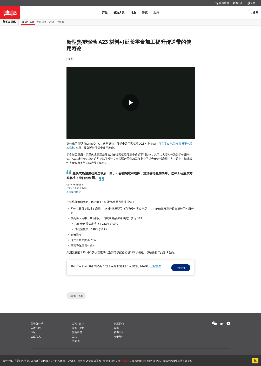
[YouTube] (228, 323)
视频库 (60, 21)
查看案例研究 (73, 192)
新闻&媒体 (9, 22)
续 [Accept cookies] (255, 360)
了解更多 (155, 266)
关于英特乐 (37, 323)
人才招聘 (36, 327)
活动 (51, 21)
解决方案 (119, 12)
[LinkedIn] (221, 323)
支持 (156, 12)
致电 (116, 327)
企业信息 (36, 336)
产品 (105, 12)
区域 (33, 332)
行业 (133, 12)
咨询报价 (238, 3)
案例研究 (41, 21)
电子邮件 (119, 336)
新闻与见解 (28, 21)
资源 (145, 12)
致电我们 (222, 3)
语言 (252, 3)
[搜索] (253, 12)
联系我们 (119, 323)
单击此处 (125, 360)
